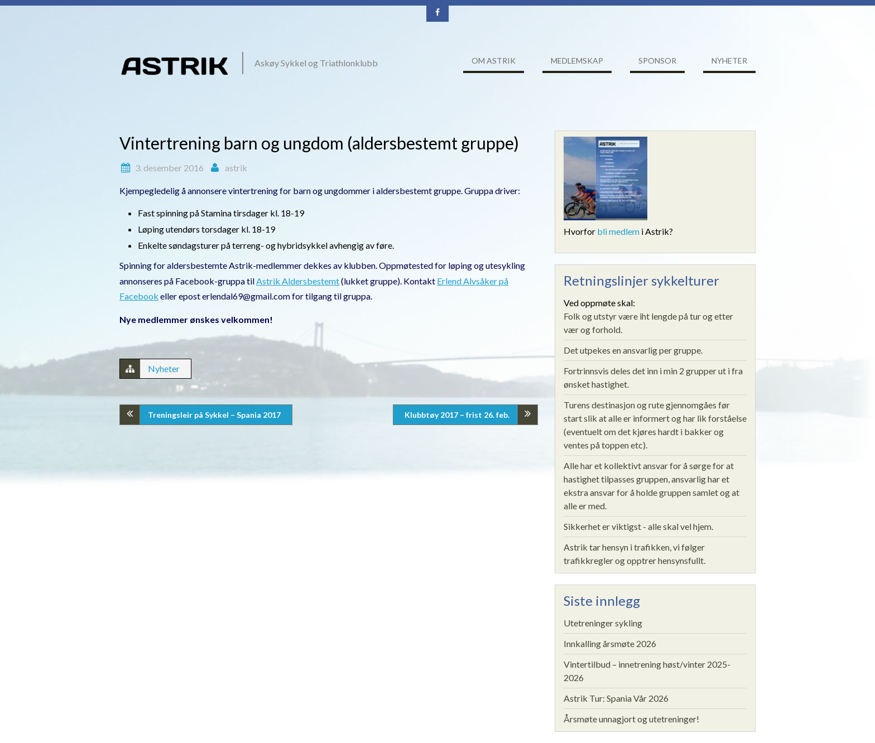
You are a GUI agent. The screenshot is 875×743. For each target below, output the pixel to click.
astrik (236, 167)
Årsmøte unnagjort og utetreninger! (631, 718)
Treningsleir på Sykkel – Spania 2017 (214, 414)
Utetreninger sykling (603, 622)
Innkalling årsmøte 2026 (610, 643)
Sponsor (657, 60)
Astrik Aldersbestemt (297, 281)
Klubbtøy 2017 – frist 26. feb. (457, 414)
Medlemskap (577, 60)
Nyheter (729, 60)
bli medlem (618, 231)
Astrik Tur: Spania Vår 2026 (616, 698)
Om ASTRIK (494, 60)
